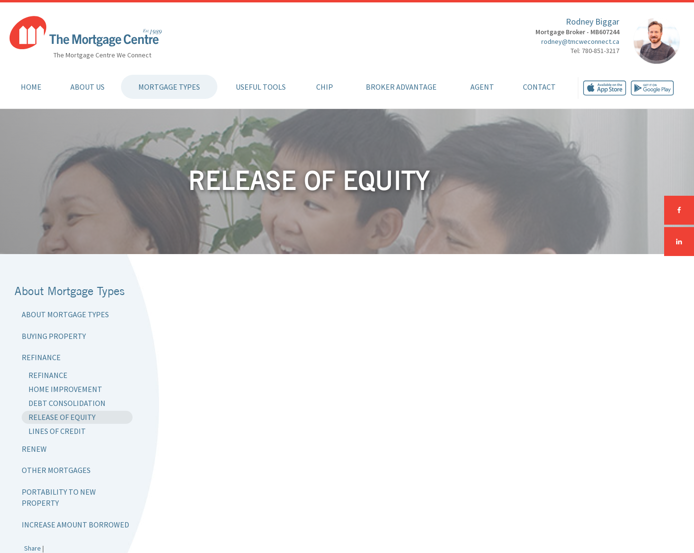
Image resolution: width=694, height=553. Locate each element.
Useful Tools (261, 87)
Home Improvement (65, 389)
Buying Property (54, 336)
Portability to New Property (59, 497)
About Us (87, 87)
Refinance (41, 357)
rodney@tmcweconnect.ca (580, 41)
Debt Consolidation (67, 403)
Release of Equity (61, 417)
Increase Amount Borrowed (75, 524)
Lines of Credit (57, 431)
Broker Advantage (401, 87)
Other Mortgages (56, 470)
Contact (539, 87)
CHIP (324, 87)
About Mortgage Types (65, 314)
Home (31, 87)
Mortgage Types (169, 87)
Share (32, 548)
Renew (34, 449)
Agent (482, 87)
